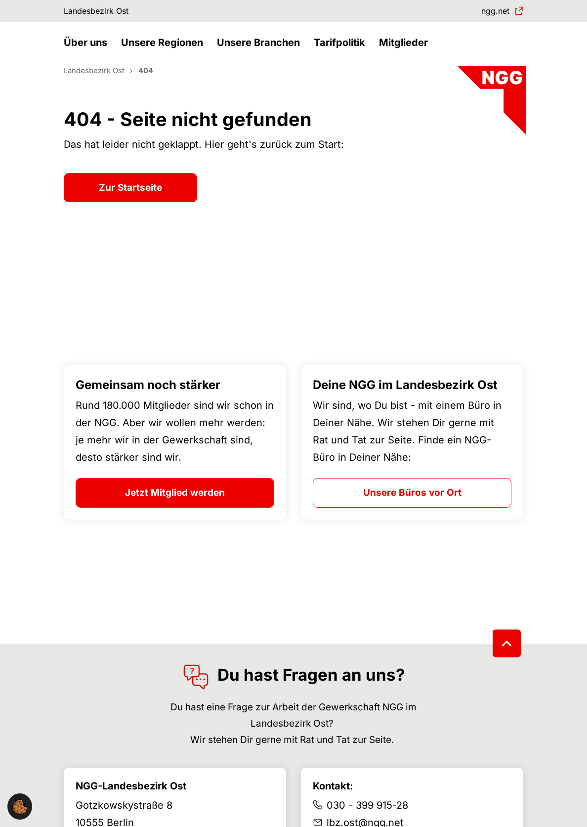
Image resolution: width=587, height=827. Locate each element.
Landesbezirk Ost (103, 12)
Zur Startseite (130, 205)
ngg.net (491, 12)
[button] (88, 53)
